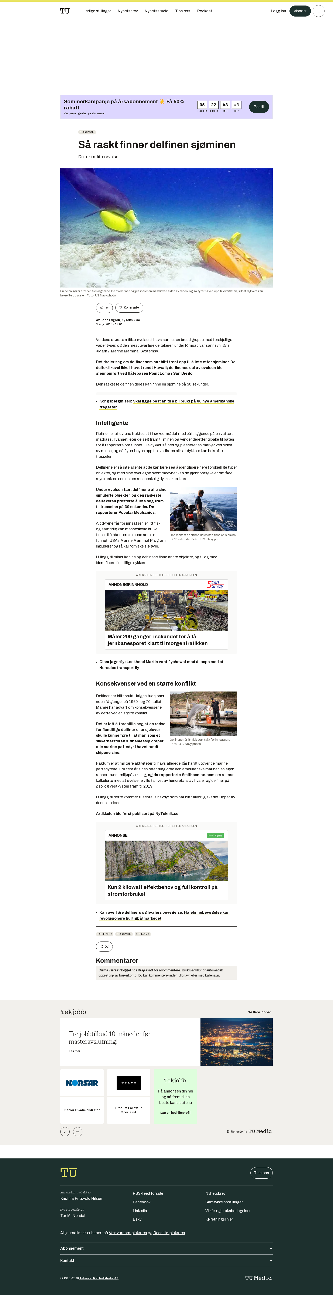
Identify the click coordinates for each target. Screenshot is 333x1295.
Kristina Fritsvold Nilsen (81, 1198)
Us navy (142, 934)
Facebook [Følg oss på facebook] (142, 1202)
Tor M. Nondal (72, 1216)
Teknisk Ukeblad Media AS (99, 1278)
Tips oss (261, 1173)
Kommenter (129, 307)
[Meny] (319, 11)
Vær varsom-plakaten (128, 1233)
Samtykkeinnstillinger (224, 1202)
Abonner (299, 11)
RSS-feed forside (148, 1193)
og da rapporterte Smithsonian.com (181, 775)
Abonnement (166, 1248)
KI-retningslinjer (219, 1219)
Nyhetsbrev (215, 1193)
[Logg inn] (276, 11)
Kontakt (166, 1261)
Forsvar (87, 132)
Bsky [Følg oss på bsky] (137, 1219)
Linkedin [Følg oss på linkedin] (140, 1211)
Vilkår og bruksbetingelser (228, 1211)
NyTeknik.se (166, 814)
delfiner (105, 934)
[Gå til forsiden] (65, 11)
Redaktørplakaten (169, 1233)
